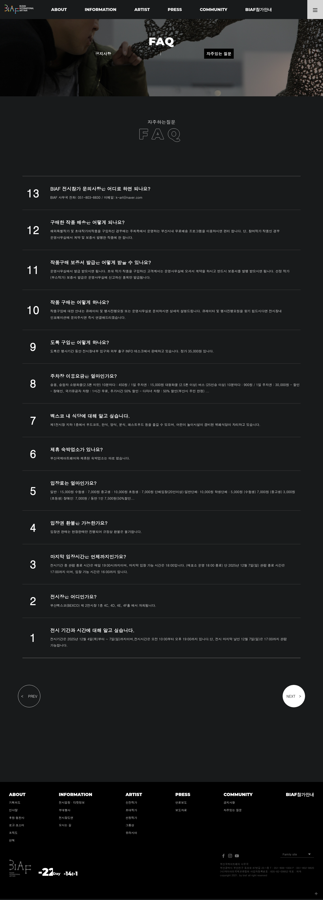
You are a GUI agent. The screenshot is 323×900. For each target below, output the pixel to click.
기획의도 (14, 803)
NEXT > (293, 697)
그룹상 (130, 826)
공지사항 (103, 55)
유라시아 (131, 834)
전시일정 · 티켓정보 (72, 803)
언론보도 (181, 803)
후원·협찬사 (16, 818)
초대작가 (131, 811)
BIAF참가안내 (259, 9)
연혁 (12, 841)
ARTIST (142, 9)
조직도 (13, 834)
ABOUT (58, 9)
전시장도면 (66, 818)
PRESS (175, 9)
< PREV (29, 697)
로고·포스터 (16, 826)
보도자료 (181, 811)
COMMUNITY (214, 9)
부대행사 (64, 811)
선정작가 (131, 818)
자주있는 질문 (218, 55)
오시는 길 (65, 826)
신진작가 (131, 803)
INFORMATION (100, 9)
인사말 (13, 811)
